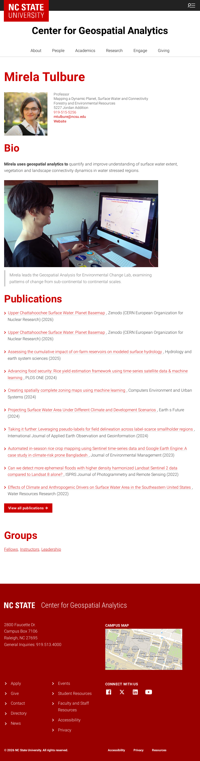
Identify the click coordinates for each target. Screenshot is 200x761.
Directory (19, 713)
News (16, 723)
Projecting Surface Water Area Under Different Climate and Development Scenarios (82, 409)
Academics (85, 50)
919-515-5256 (65, 112)
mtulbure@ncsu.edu (70, 117)
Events (64, 683)
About (36, 50)
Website (60, 121)
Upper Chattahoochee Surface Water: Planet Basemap (57, 312)
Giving (163, 50)
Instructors (29, 549)
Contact (18, 703)
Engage (140, 50)
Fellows (11, 549)
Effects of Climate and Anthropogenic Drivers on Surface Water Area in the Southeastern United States (100, 487)
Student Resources (75, 693)
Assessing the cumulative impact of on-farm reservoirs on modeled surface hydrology (85, 351)
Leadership (51, 549)
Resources (159, 750)
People (58, 50)
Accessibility (69, 720)
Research (114, 50)
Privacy (64, 730)
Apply (16, 683)
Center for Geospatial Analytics (100, 30)
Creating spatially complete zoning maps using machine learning (67, 390)
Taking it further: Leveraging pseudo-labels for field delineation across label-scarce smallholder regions (101, 429)
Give (15, 693)
